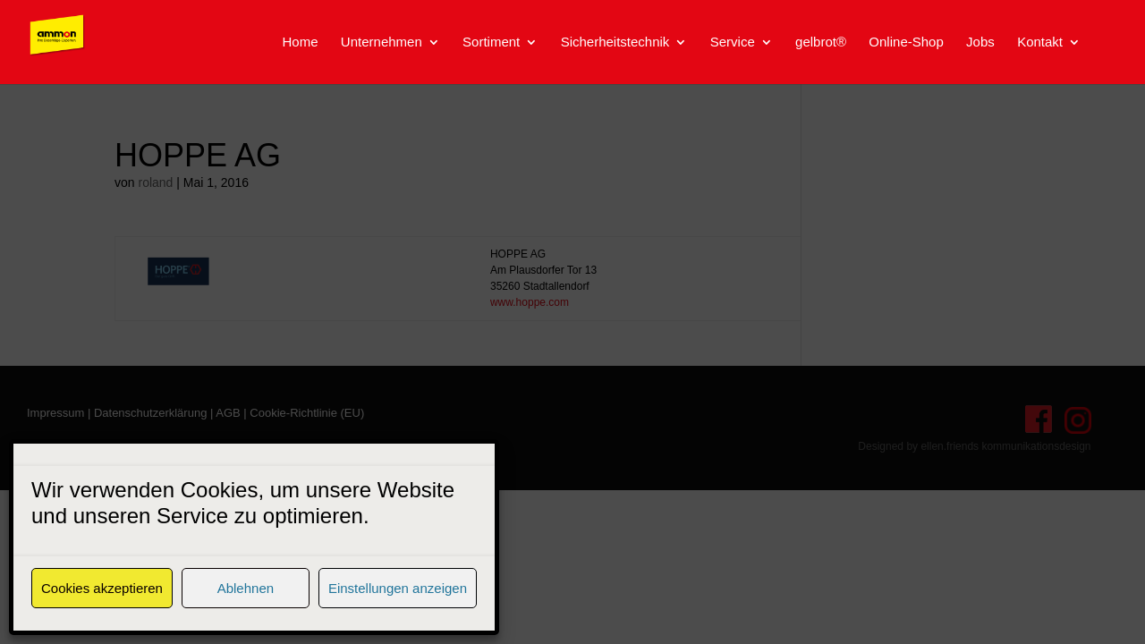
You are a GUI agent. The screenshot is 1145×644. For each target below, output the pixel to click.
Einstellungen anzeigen (397, 588)
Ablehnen (245, 588)
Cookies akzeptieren (102, 588)
